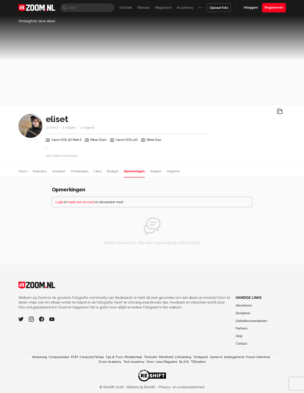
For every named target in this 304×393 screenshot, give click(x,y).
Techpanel (200, 357)
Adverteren (244, 305)
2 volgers (69, 127)
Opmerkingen (134, 171)
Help (239, 336)
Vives (150, 361)
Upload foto (219, 7)
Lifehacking (183, 357)
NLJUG (184, 361)
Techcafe (150, 357)
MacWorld (166, 357)
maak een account (81, 202)
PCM (74, 357)
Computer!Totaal (91, 357)
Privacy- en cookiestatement (181, 387)
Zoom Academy (109, 361)
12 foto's (52, 127)
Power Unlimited (258, 357)
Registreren (274, 7)
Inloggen (251, 7)
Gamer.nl (216, 357)
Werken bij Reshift (141, 387)
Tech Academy (134, 361)
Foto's (22, 171)
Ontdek (125, 8)
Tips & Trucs (114, 357)
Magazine (163, 8)
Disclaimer (243, 313)
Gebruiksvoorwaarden (251, 321)
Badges (112, 171)
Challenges (79, 171)
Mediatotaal (133, 357)
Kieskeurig (39, 357)
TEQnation (198, 361)
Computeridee (58, 357)
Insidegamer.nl (234, 357)
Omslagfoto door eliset (36, 21)
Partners (242, 328)
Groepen (59, 171)
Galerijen (40, 171)
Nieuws (143, 8)
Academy (185, 8)
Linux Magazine (166, 361)
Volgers (156, 171)
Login (59, 202)
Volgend (173, 171)
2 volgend (87, 127)
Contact (241, 343)
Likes (98, 171)
